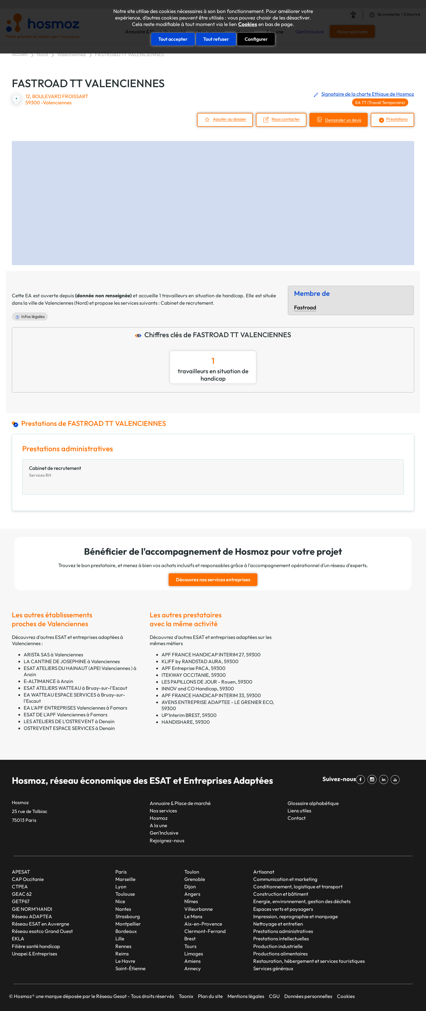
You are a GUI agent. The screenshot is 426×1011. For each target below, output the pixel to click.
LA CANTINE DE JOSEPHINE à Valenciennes (72, 661)
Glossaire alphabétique (313, 803)
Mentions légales (245, 996)
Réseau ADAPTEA (32, 916)
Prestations (397, 119)
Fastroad (305, 307)
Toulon (191, 872)
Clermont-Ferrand (205, 931)
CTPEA (20, 886)
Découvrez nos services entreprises (213, 579)
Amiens (192, 961)
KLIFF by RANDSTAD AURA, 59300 (200, 661)
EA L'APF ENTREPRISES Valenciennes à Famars (75, 708)
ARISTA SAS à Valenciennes (53, 654)
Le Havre (125, 961)
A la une (158, 825)
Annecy (192, 968)
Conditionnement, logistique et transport (298, 886)
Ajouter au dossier (229, 119)
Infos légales (33, 316)
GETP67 (21, 901)
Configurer (256, 39)
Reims (122, 953)
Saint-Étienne (130, 968)
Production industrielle (278, 946)
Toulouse (125, 894)
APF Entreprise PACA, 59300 (193, 668)
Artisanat (263, 872)
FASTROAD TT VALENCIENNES (129, 54)
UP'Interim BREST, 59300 (189, 715)
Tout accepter (173, 39)
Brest (190, 938)
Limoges (193, 953)
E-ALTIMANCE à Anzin (48, 681)
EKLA (18, 938)
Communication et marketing (285, 879)
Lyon (120, 886)
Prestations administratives (283, 931)
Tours (190, 946)
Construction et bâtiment (280, 894)
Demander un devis (343, 120)
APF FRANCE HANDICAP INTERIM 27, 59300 (211, 654)
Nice (120, 901)
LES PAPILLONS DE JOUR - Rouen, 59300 (207, 682)
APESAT (21, 872)
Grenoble (194, 879)
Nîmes (191, 901)
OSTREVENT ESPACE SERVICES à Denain (69, 728)
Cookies (247, 24)
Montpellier (128, 924)
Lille (119, 938)
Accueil (20, 54)
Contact (297, 818)
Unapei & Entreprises (34, 953)
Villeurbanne (198, 909)
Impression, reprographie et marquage (295, 916)
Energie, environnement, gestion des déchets (302, 901)
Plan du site (210, 996)
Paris (121, 872)
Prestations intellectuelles (281, 938)
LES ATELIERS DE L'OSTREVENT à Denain (69, 721)
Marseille (125, 879)
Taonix (186, 996)
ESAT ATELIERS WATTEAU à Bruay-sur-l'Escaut (75, 688)
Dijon (190, 886)
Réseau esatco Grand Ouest (42, 931)
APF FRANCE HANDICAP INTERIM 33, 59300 (211, 695)
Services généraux (273, 968)
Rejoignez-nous (167, 840)
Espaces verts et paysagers (283, 909)
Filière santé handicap (36, 946)
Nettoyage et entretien (278, 924)
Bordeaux (126, 931)
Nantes (123, 909)
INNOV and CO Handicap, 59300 (198, 688)
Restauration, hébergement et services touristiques (309, 961)
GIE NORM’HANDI (32, 909)
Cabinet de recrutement (187, 303)
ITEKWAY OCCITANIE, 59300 (194, 675)
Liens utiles (299, 810)
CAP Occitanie (28, 879)
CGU (274, 996)
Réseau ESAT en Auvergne (40, 924)
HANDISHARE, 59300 (186, 722)
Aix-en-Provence (203, 924)
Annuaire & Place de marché (180, 803)
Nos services (163, 810)
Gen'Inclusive (164, 833)
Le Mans (193, 916)
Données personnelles (308, 996)
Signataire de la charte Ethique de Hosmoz (367, 94)
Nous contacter (286, 119)
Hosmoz (159, 818)
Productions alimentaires (280, 953)
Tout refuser (216, 39)
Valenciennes (71, 54)
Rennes (123, 946)
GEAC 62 (22, 894)
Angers (192, 894)
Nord (42, 54)
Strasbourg (127, 916)
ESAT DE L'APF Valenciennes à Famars (65, 714)
